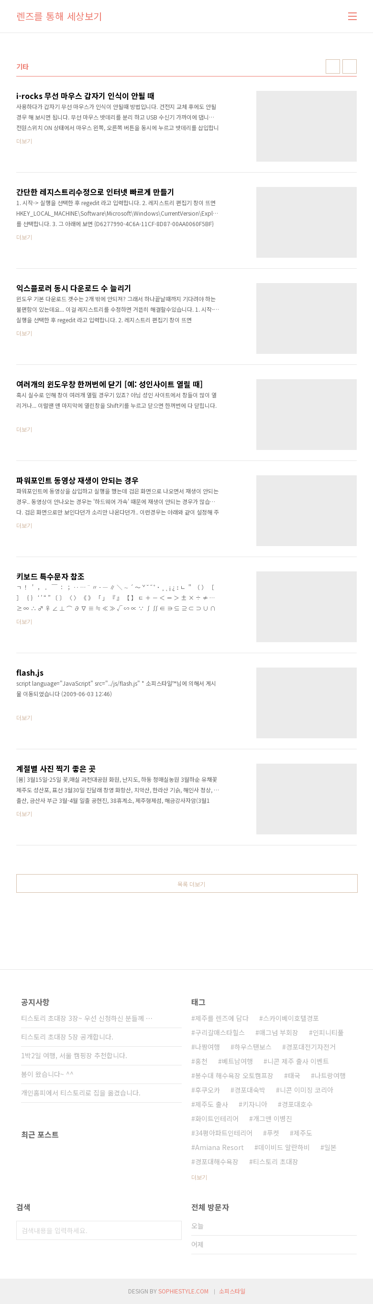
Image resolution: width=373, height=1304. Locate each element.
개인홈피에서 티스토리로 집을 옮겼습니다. (81, 1092)
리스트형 (349, 66)
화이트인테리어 (217, 1118)
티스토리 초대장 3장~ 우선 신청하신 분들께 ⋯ (87, 1018)
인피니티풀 (328, 1032)
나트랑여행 (330, 1075)
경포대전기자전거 (311, 1047)
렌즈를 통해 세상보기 (59, 16)
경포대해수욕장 (217, 1161)
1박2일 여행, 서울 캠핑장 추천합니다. (74, 1055)
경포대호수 (297, 1104)
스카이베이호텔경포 (291, 1018)
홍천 (201, 1061)
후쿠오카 (207, 1090)
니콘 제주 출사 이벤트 (298, 1061)
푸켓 (273, 1133)
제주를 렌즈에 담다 (222, 1018)
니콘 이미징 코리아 (306, 1090)
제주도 (303, 1133)
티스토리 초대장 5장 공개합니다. (67, 1036)
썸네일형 (333, 66)
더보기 (199, 1177)
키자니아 (254, 1104)
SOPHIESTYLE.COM (183, 1291)
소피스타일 (232, 1291)
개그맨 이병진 (272, 1118)
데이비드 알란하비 (284, 1147)
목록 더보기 (191, 884)
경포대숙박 (249, 1090)
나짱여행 (207, 1047)
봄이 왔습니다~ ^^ (47, 1074)
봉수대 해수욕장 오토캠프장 (234, 1075)
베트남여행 (237, 1061)
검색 (172, 1230)
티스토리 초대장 (275, 1161)
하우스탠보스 (253, 1047)
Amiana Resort (219, 1147)
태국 (294, 1075)
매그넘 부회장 (278, 1032)
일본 (330, 1147)
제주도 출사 (211, 1104)
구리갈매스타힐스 (220, 1032)
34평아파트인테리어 (223, 1133)
